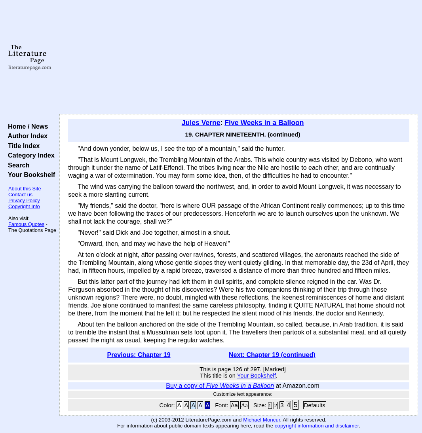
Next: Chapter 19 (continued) (272, 354)
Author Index (26, 135)
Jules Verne (201, 123)
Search (16, 165)
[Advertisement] (239, 57)
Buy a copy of (220, 385)
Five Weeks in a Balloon (264, 123)
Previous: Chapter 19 (139, 354)
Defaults (314, 405)
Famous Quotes (26, 224)
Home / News (26, 126)
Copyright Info (24, 206)
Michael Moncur (261, 420)
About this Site (24, 189)
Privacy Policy (24, 200)
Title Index (22, 145)
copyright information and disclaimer (317, 426)
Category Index (29, 155)
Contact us (20, 195)
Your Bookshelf (29, 174)
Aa (234, 405)
